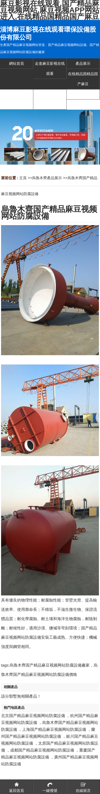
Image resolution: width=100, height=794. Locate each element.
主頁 (23, 178)
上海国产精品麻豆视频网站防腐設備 (54, 729)
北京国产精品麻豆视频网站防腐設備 (33, 715)
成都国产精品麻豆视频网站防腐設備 (42, 750)
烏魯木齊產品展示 (47, 178)
